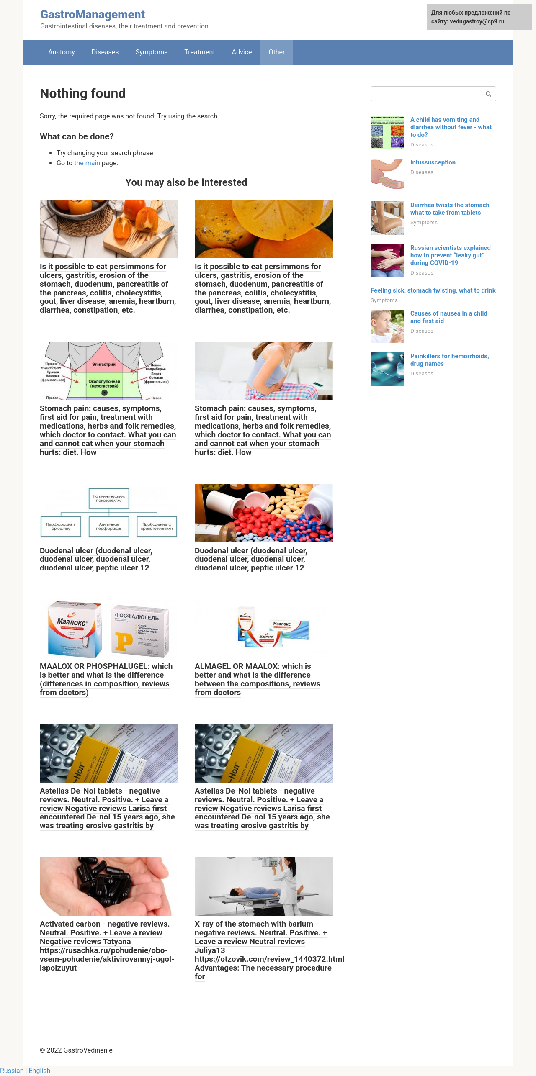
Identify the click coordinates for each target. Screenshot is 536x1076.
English (39, 1071)
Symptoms (152, 52)
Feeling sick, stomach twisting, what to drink (433, 290)
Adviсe (242, 52)
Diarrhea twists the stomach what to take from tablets (450, 208)
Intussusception (433, 162)
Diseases (105, 52)
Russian (12, 1071)
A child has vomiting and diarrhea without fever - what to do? (451, 127)
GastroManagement (92, 14)
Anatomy (61, 52)
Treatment (199, 52)
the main (87, 163)
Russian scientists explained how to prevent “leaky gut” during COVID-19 (450, 255)
